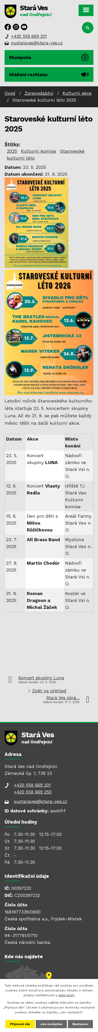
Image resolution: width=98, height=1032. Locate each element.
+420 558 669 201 (29, 36)
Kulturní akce (77, 93)
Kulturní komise (38, 151)
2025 (12, 151)
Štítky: (12, 144)
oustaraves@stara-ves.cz (37, 42)
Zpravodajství (38, 93)
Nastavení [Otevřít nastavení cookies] (80, 1024)
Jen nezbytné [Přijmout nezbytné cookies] (51, 1024)
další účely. (66, 995)
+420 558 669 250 (33, 791)
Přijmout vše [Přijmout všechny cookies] (20, 1024)
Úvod (10, 93)
